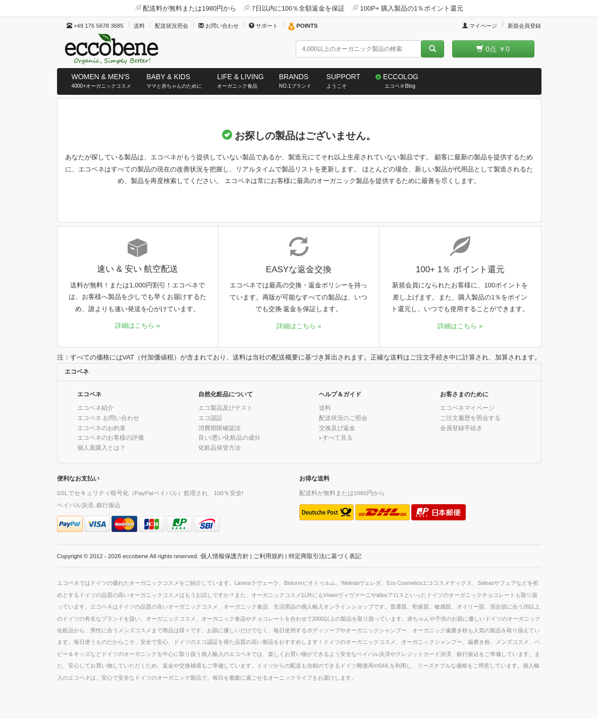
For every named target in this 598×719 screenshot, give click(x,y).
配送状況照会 (171, 26)
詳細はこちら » (137, 325)
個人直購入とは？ (101, 447)
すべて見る (337, 437)
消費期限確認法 (219, 428)
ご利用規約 (268, 556)
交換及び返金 (337, 428)
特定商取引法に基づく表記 (325, 556)
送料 (139, 26)
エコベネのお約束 (101, 428)
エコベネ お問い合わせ (108, 417)
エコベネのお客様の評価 (110, 437)
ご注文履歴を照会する (470, 417)
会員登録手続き (461, 428)
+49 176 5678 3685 (95, 26)
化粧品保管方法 (219, 447)
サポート (263, 26)
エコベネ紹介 (95, 407)
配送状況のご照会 (343, 417)
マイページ (479, 26)
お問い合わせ (218, 26)
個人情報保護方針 (224, 556)
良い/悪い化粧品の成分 (229, 437)
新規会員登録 (524, 26)
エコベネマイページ (467, 407)
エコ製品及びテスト (225, 407)
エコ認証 (210, 417)
